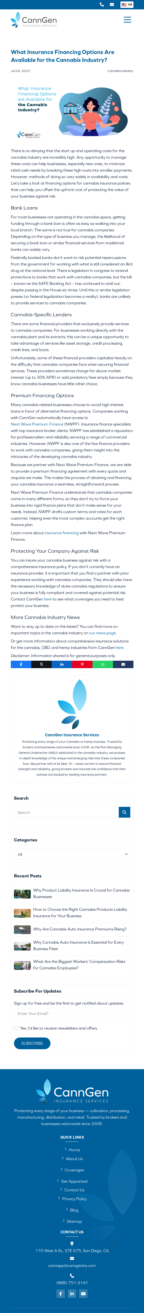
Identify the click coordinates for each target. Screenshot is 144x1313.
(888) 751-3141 (72, 1282)
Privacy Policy (72, 1198)
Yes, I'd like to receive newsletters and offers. (59, 1028)
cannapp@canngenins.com (72, 1265)
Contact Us (72, 1189)
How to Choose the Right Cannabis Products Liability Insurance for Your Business (80, 912)
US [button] (127, 4)
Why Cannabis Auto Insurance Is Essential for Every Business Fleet (78, 945)
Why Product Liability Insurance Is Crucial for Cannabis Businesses (81, 893)
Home (72, 1149)
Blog (72, 1209)
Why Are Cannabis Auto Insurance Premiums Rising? (79, 929)
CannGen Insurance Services (72, 734)
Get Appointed (72, 1181)
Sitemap (72, 1221)
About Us (72, 1158)
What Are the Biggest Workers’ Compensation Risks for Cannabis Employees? (79, 964)
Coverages (72, 1169)
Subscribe (32, 1043)
